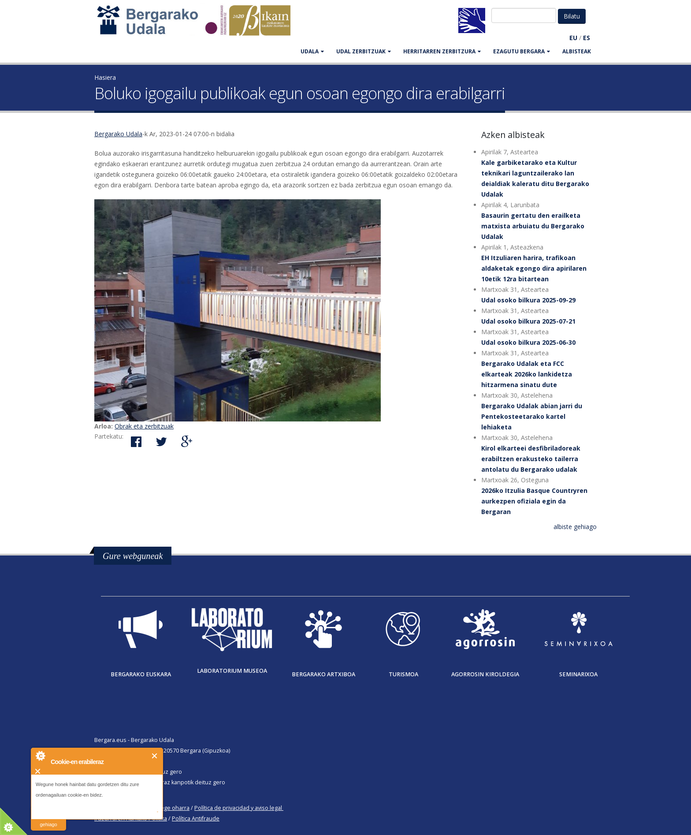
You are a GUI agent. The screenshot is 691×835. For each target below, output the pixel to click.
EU (573, 38)
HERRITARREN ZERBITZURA (442, 51)
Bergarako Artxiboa (323, 674)
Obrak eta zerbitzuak (144, 426)
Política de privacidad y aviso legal (238, 808)
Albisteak (576, 51)
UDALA (312, 51)
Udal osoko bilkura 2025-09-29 (528, 300)
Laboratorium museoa (232, 671)
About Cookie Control (40, 755)
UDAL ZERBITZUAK (363, 51)
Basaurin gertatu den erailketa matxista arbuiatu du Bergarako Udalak (532, 226)
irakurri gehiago (48, 819)
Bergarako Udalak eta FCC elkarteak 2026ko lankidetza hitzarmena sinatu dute (526, 374)
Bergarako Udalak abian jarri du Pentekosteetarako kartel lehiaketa (531, 416)
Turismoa (403, 674)
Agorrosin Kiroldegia (485, 674)
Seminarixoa (578, 674)
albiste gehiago (575, 526)
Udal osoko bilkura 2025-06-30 (528, 342)
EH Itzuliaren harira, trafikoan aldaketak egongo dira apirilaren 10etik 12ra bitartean (534, 268)
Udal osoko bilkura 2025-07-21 (528, 321)
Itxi (155, 756)
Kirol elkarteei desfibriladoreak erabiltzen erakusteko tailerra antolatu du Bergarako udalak (530, 458)
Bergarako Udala (118, 134)
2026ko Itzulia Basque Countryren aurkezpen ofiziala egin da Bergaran (534, 501)
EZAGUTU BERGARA (521, 51)
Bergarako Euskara (141, 674)
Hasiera (105, 77)
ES (586, 38)
